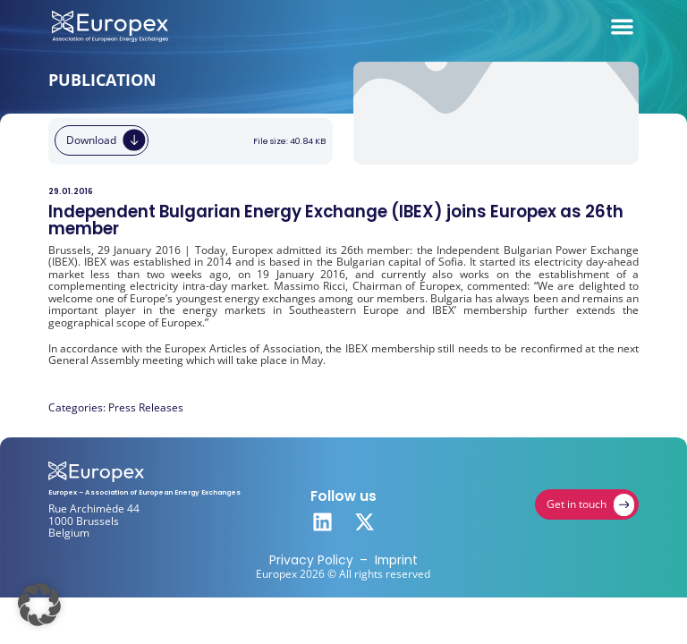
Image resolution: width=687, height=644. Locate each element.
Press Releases (145, 407)
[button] (39, 604)
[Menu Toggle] (622, 26)
